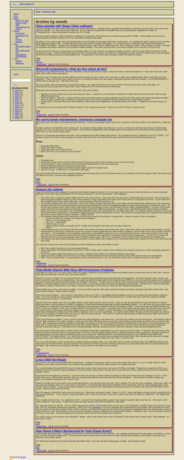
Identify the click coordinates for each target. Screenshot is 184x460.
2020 (17, 103)
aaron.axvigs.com (26, 4)
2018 (17, 107)
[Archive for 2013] (21, 110)
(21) (19, 110)
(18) (19, 114)
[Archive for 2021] (21, 101)
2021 (17, 101)
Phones (18, 40)
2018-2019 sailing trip (22, 47)
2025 (17, 93)
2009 (17, 112)
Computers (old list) (21, 36)
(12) (19, 93)
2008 (17, 114)
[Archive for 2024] (21, 95)
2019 (17, 105)
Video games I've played (22, 28)
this (48, 72)
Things (16, 31)
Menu (15, 4)
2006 (17, 118)
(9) (18, 97)
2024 (17, 95)
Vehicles (19, 42)
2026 (17, 91)
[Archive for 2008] (21, 114)
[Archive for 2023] (21, 97)
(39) (19, 116)
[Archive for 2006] (21, 118)
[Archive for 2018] (21, 107)
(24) (19, 107)
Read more (41, 64)
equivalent (96, 407)
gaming (39, 62)
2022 (17, 99)
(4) (18, 101)
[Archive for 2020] (21, 103)
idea (38, 449)
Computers (20, 33)
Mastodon (19, 63)
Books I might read (21, 24)
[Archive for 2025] (21, 93)
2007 (17, 116)
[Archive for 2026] (21, 91)
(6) (18, 112)
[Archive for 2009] (21, 112)
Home (16, 14)
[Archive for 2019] (21, 105)
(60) (19, 103)
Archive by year (49, 12)
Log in (16, 74)
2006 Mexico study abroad (20, 56)
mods (38, 183)
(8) (18, 99)
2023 (17, 97)
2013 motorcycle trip (22, 51)
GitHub (18, 61)
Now (15, 16)
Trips (16, 44)
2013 (17, 110)
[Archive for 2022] (21, 99)
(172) (19, 105)
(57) (19, 118)
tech (38, 60)
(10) (19, 91)
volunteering (41, 263)
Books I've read (21, 21)
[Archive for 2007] (21, 116)
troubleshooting (42, 353)
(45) (19, 95)
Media (16, 18)
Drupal (23, 457)
